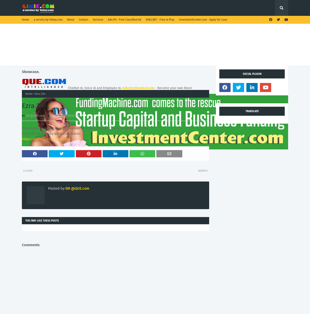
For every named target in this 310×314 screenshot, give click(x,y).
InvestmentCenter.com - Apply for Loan (203, 19)
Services (98, 19)
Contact (83, 19)
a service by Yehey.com (48, 19)
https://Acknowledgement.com (45, 139)
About (70, 19)
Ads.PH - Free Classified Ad (124, 19)
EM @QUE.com (35, 115)
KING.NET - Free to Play (160, 19)
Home (25, 19)
